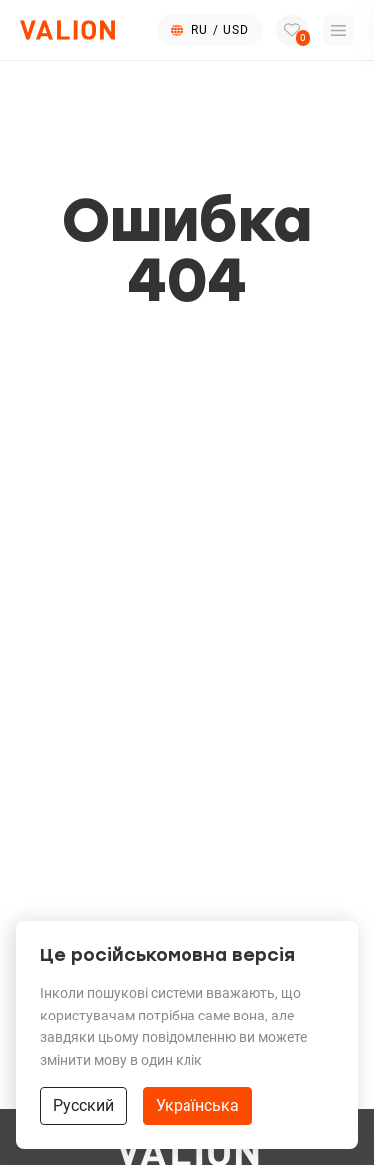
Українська (197, 1105)
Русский (83, 1105)
